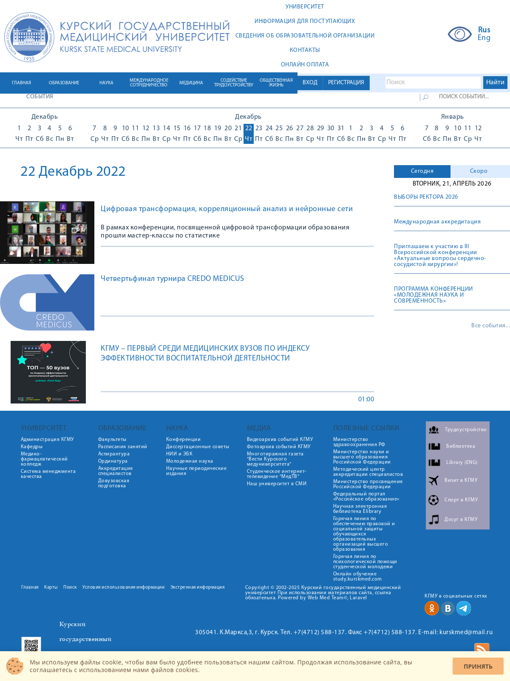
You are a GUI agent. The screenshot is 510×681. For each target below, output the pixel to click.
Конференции (183, 439)
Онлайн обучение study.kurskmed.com (357, 577)
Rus (484, 30)
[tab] (422, 171)
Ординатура (113, 461)
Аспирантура (114, 454)
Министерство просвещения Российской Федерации (368, 484)
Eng (484, 38)
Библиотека (460, 446)
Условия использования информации (123, 587)
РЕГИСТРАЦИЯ (346, 83)
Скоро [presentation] (479, 171)
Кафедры (32, 446)
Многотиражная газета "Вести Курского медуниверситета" (275, 459)
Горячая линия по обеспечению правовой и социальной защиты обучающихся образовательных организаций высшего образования (364, 534)
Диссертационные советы (198, 446)
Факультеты (112, 439)
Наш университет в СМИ (277, 483)
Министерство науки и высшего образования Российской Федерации (362, 457)
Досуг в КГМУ (461, 519)
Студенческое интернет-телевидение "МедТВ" (277, 474)
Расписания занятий (122, 446)
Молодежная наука (189, 461)
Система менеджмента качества (48, 474)
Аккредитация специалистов (115, 471)
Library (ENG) (462, 462)
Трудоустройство (466, 429)
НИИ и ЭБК (179, 454)
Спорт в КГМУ (461, 500)
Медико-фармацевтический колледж (44, 459)
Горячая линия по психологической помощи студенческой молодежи (365, 561)
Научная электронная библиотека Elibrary (360, 509)
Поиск (70, 587)
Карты (51, 587)
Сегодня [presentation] (422, 171)
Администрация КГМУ (47, 439)
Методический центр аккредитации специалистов (368, 472)
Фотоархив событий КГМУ (279, 446)
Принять (478, 666)
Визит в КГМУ (461, 480)
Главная (30, 587)
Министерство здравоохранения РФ (359, 442)
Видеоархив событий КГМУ (280, 439)
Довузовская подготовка (114, 483)
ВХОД (310, 83)
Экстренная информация (197, 587)
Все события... (490, 326)
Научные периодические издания (196, 471)
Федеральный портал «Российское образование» (366, 497)
